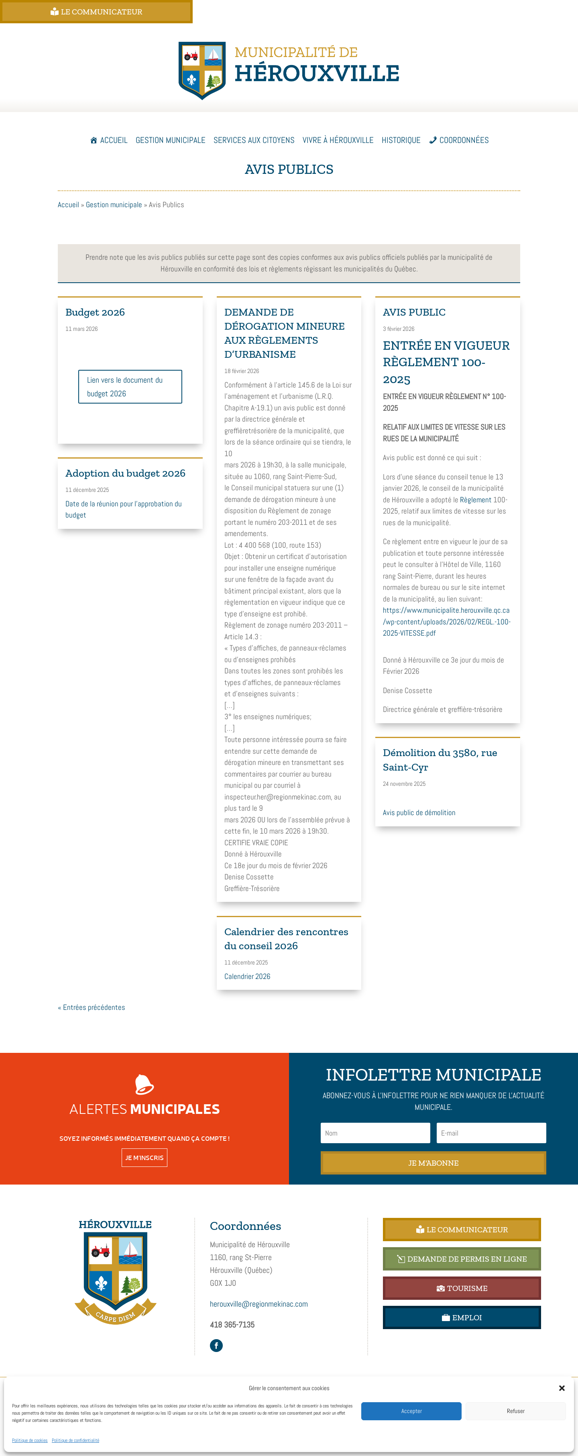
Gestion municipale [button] (171, 140)
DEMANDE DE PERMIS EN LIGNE (347, 11)
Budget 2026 (95, 312)
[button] (562, 1388)
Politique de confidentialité (75, 1440)
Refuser (516, 1411)
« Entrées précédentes (91, 1007)
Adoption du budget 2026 (125, 473)
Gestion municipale (114, 205)
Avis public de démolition (419, 813)
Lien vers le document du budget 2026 (125, 387)
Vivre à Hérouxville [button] (338, 140)
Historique (401, 140)
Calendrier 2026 (247, 976)
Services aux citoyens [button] (254, 140)
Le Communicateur (137, 11)
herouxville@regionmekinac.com (259, 1304)
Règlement (476, 500)
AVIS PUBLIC (414, 312)
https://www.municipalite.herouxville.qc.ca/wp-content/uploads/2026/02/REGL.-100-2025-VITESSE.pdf (447, 621)
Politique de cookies (30, 1440)
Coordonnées (464, 140)
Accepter (411, 1411)
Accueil (114, 140)
